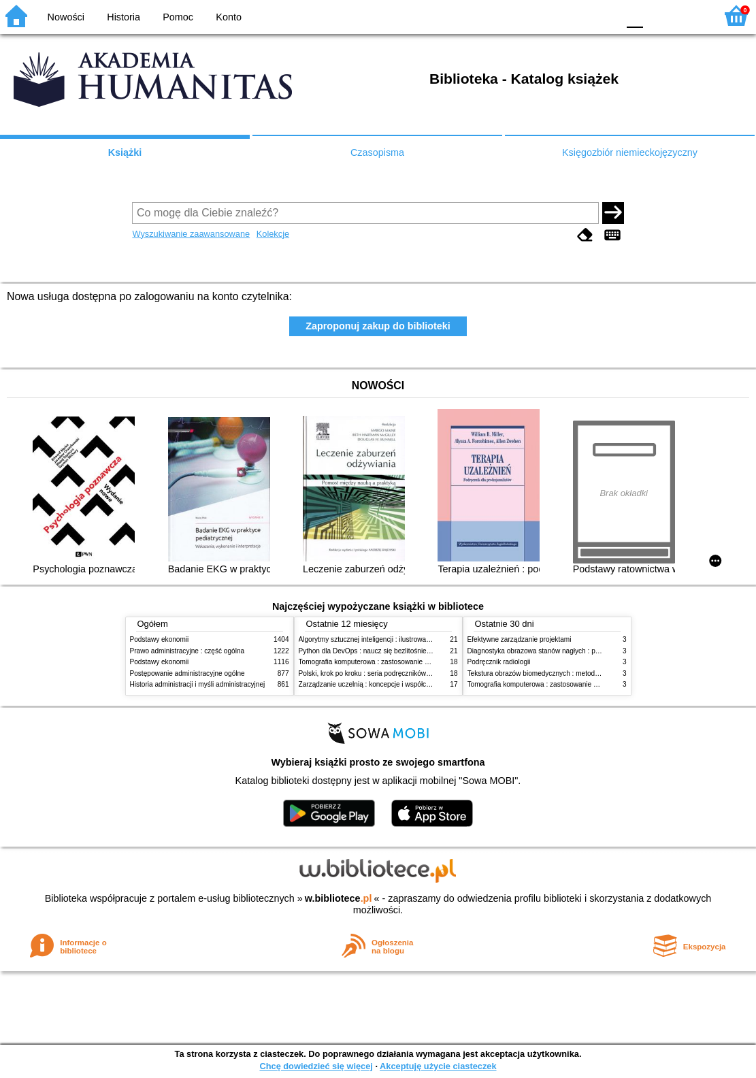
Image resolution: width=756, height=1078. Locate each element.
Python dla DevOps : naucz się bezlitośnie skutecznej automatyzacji (402, 651)
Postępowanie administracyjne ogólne (187, 673)
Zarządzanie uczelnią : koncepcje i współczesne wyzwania (387, 684)
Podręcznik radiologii (499, 662)
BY (603, 15)
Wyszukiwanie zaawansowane (191, 234)
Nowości (66, 17)
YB (575, 15)
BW (548, 15)
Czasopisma (377, 152)
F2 (689, 15)
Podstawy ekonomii (159, 639)
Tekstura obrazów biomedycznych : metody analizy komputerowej (566, 673)
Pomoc (178, 17)
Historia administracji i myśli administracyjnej (197, 684)
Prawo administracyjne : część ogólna (187, 651)
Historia (123, 17)
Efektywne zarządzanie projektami (519, 639)
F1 (658, 15)
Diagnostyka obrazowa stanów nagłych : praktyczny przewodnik (564, 651)
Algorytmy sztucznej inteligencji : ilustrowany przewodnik (384, 639)
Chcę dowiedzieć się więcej (315, 1066)
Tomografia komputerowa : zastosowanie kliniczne (375, 662)
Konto (229, 17)
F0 (634, 15)
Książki (125, 152)
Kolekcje (273, 234)
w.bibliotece (338, 898)
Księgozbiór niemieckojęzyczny (629, 152)
